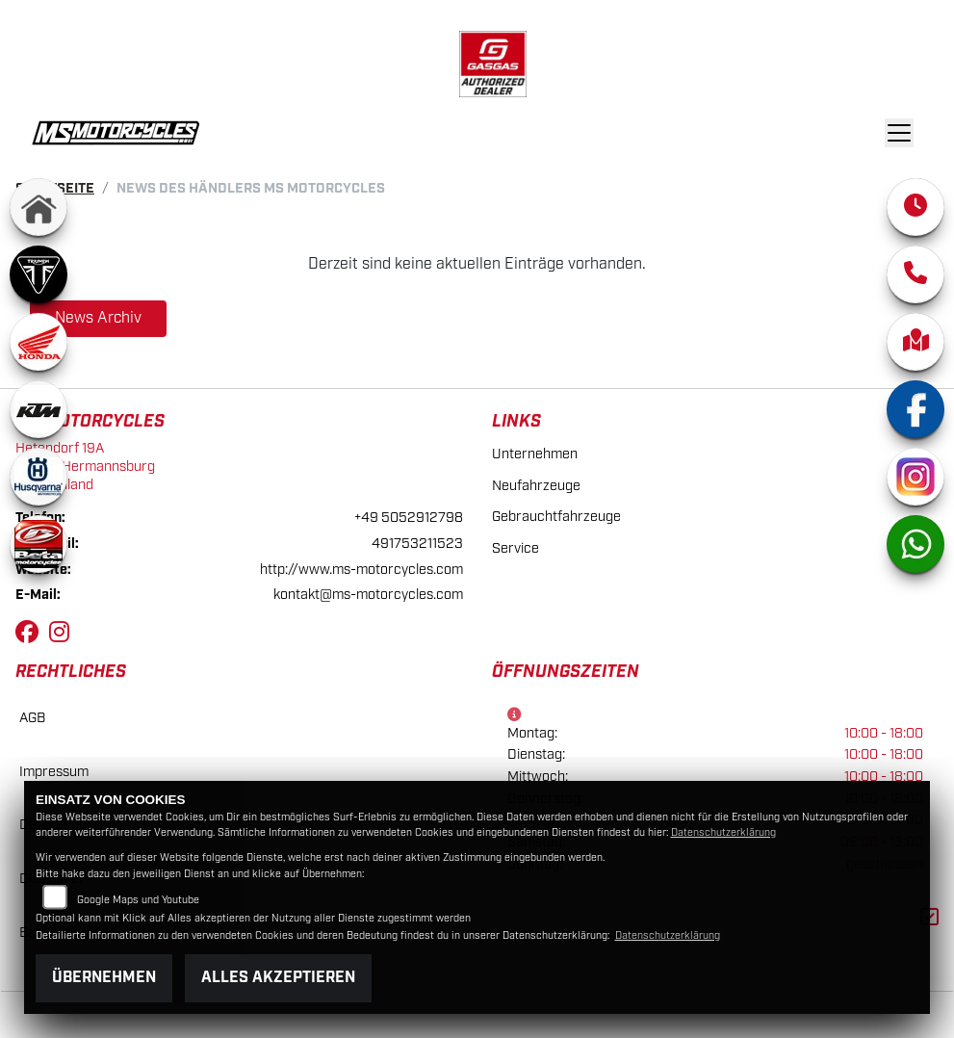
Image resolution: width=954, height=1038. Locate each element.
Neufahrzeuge (536, 486)
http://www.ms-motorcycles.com (361, 569)
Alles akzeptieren (278, 978)
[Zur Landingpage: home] (38, 207)
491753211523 (417, 543)
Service (515, 548)
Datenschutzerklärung (723, 833)
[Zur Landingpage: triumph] (38, 274)
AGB (32, 718)
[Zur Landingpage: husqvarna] (38, 477)
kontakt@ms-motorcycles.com (368, 594)
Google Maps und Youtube (138, 900)
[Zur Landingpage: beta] (38, 544)
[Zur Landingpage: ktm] (38, 409)
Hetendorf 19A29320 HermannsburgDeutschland (85, 466)
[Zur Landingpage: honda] (38, 342)
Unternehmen (535, 454)
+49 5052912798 (408, 517)
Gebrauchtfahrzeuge (556, 516)
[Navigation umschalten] (900, 133)
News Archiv (98, 318)
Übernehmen (104, 978)
